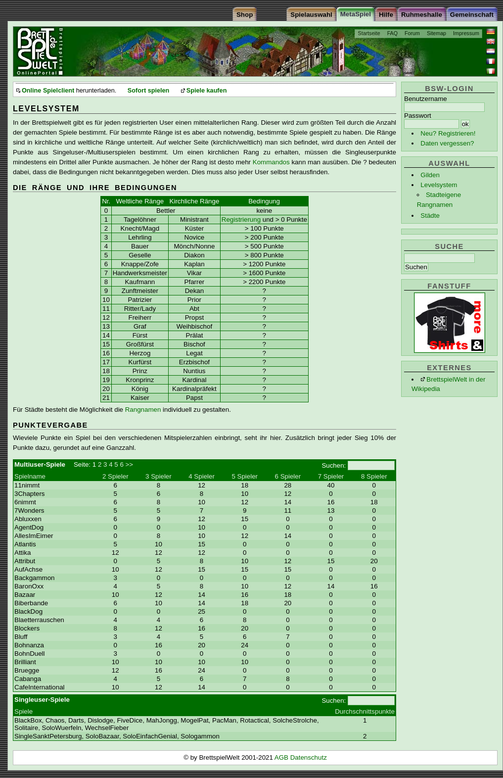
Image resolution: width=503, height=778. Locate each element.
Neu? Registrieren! (447, 133)
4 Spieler (201, 476)
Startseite (369, 33)
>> (130, 464)
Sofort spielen (148, 90)
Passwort (417, 115)
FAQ (392, 33)
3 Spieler (158, 476)
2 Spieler (115, 476)
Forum (412, 33)
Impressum (466, 33)
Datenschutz (308, 757)
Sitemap (436, 33)
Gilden (430, 175)
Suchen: (333, 465)
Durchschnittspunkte (365, 711)
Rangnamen (143, 409)
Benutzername (425, 98)
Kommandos (271, 162)
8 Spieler (374, 476)
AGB (282, 757)
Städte (430, 215)
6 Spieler (288, 476)
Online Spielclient (48, 90)
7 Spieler (331, 476)
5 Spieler (244, 476)
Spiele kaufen (206, 90)
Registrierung (241, 219)
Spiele (23, 711)
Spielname (30, 476)
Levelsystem (438, 185)
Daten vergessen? (447, 143)
